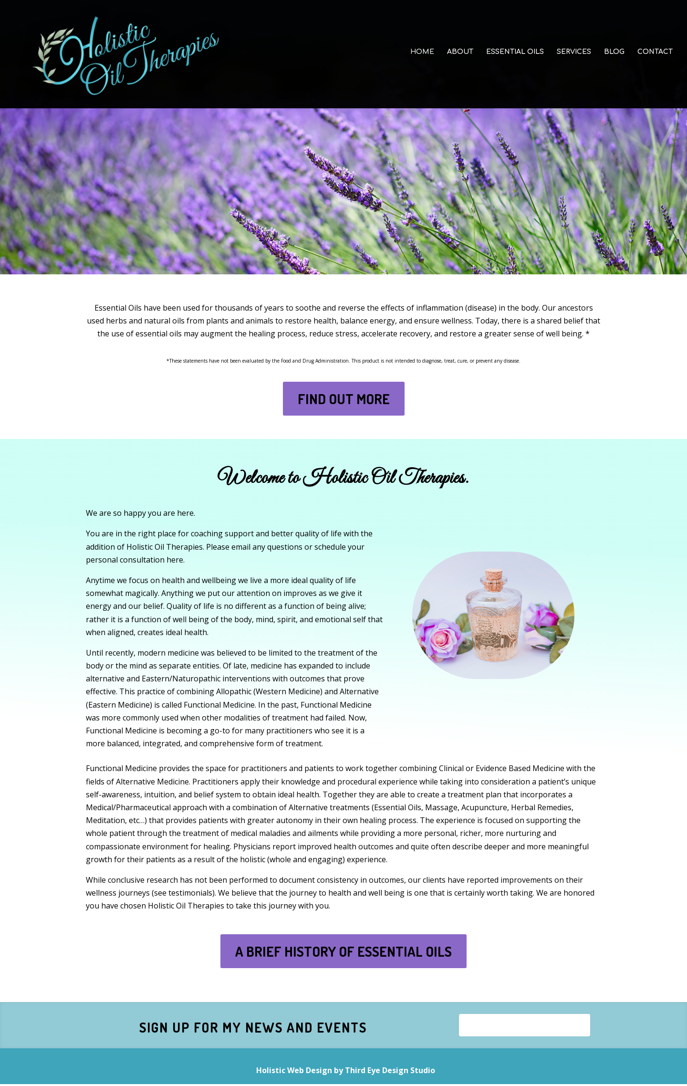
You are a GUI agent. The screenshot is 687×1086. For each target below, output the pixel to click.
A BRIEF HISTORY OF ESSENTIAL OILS (343, 951)
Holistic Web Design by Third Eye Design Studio (345, 1072)
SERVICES (574, 56)
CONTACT (655, 56)
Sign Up (524, 1026)
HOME (422, 56)
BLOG (614, 56)
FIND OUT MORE (344, 398)
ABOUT (460, 56)
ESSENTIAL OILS (515, 56)
